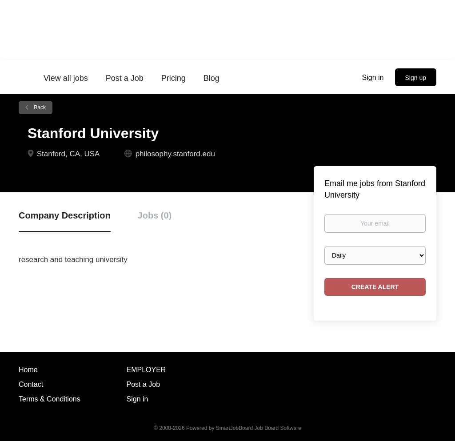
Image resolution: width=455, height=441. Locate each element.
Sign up (415, 77)
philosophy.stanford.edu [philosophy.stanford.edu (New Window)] (175, 154)
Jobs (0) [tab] (155, 215)
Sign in (373, 77)
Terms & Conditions (49, 399)
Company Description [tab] (65, 215)
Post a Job (143, 384)
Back (39, 107)
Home (28, 369)
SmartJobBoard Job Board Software (258, 428)
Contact (31, 384)
